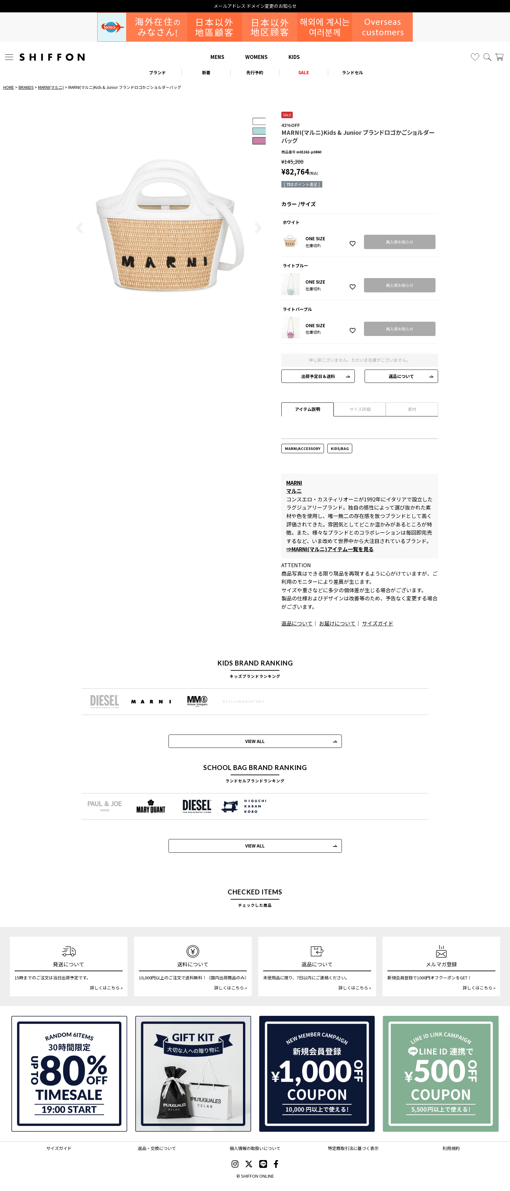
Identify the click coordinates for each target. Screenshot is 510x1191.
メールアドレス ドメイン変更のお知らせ (255, 6)
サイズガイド (377, 623)
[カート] (499, 57)
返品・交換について (157, 1148)
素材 (412, 409)
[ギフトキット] (193, 1074)
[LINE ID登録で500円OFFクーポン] (440, 1074)
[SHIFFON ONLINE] (52, 57)
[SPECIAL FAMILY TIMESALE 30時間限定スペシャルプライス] (69, 1074)
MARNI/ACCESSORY (302, 448)
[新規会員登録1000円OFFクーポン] (317, 1074)
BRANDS (26, 87)
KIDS (294, 56)
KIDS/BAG (340, 448)
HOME (8, 87)
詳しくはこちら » (106, 988)
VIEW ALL (255, 741)
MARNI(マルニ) (51, 87)
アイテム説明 (307, 409)
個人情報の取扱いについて (255, 1148)
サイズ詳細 (359, 409)
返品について (401, 376)
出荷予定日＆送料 (318, 376)
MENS (217, 56)
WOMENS (256, 56)
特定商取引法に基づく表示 (353, 1148)
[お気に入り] (475, 57)
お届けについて (337, 623)
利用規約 (451, 1148)
